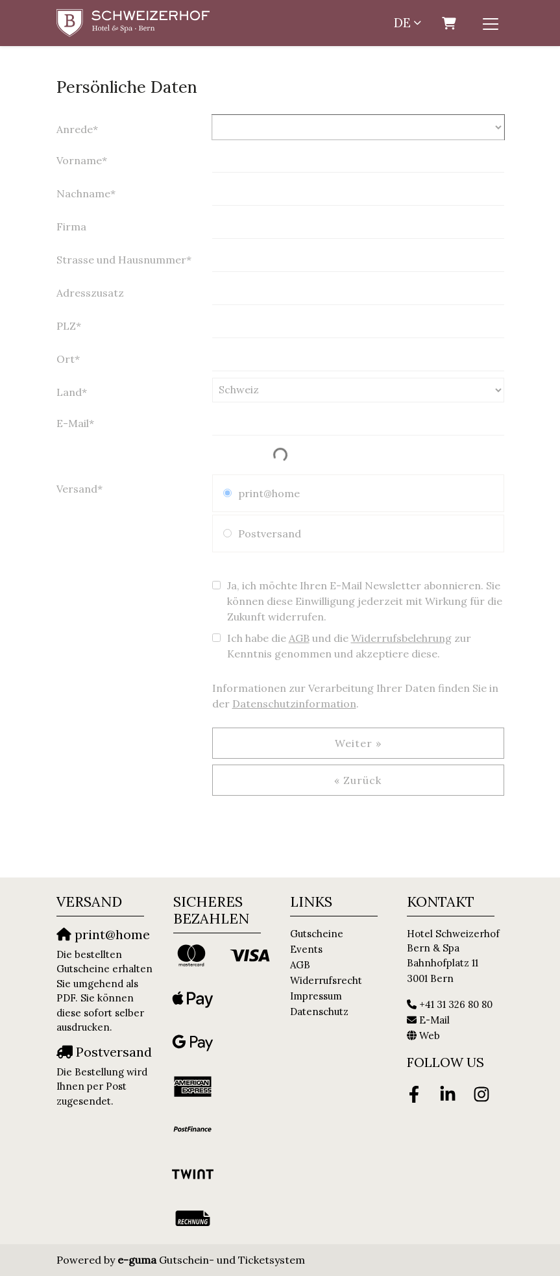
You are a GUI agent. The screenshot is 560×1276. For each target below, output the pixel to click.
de (402, 23)
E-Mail (434, 1020)
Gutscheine (316, 933)
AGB (300, 965)
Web (429, 1035)
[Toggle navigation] (490, 23)
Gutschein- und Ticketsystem (211, 1259)
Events (306, 949)
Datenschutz (319, 1011)
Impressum (316, 996)
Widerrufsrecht (326, 980)
